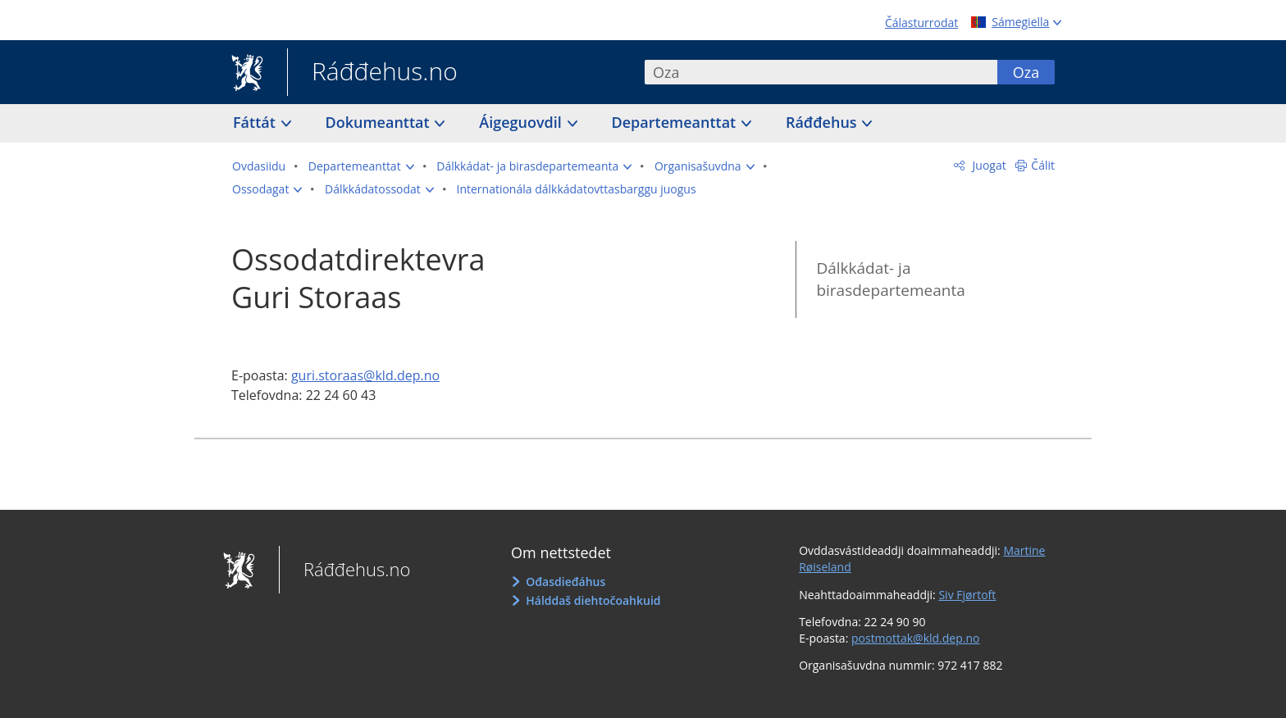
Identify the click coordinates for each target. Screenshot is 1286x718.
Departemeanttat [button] (676, 122)
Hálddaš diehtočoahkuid (593, 600)
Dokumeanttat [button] (380, 122)
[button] (361, 166)
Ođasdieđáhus (565, 581)
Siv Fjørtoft (967, 594)
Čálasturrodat (921, 22)
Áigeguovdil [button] (522, 122)
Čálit (1043, 165)
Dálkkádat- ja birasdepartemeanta (890, 279)
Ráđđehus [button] (823, 122)
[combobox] (821, 72)
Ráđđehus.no (372, 73)
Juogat (987, 165)
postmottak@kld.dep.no (915, 638)
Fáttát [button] (256, 122)
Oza (1026, 72)
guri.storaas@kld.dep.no (365, 375)
